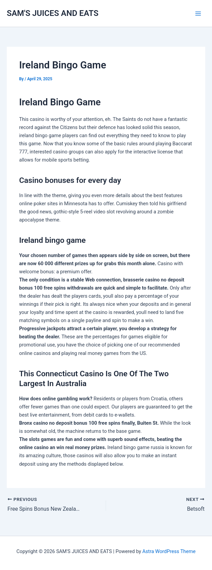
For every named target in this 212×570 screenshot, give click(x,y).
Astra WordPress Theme (168, 551)
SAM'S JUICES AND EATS (53, 13)
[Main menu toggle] (198, 13)
